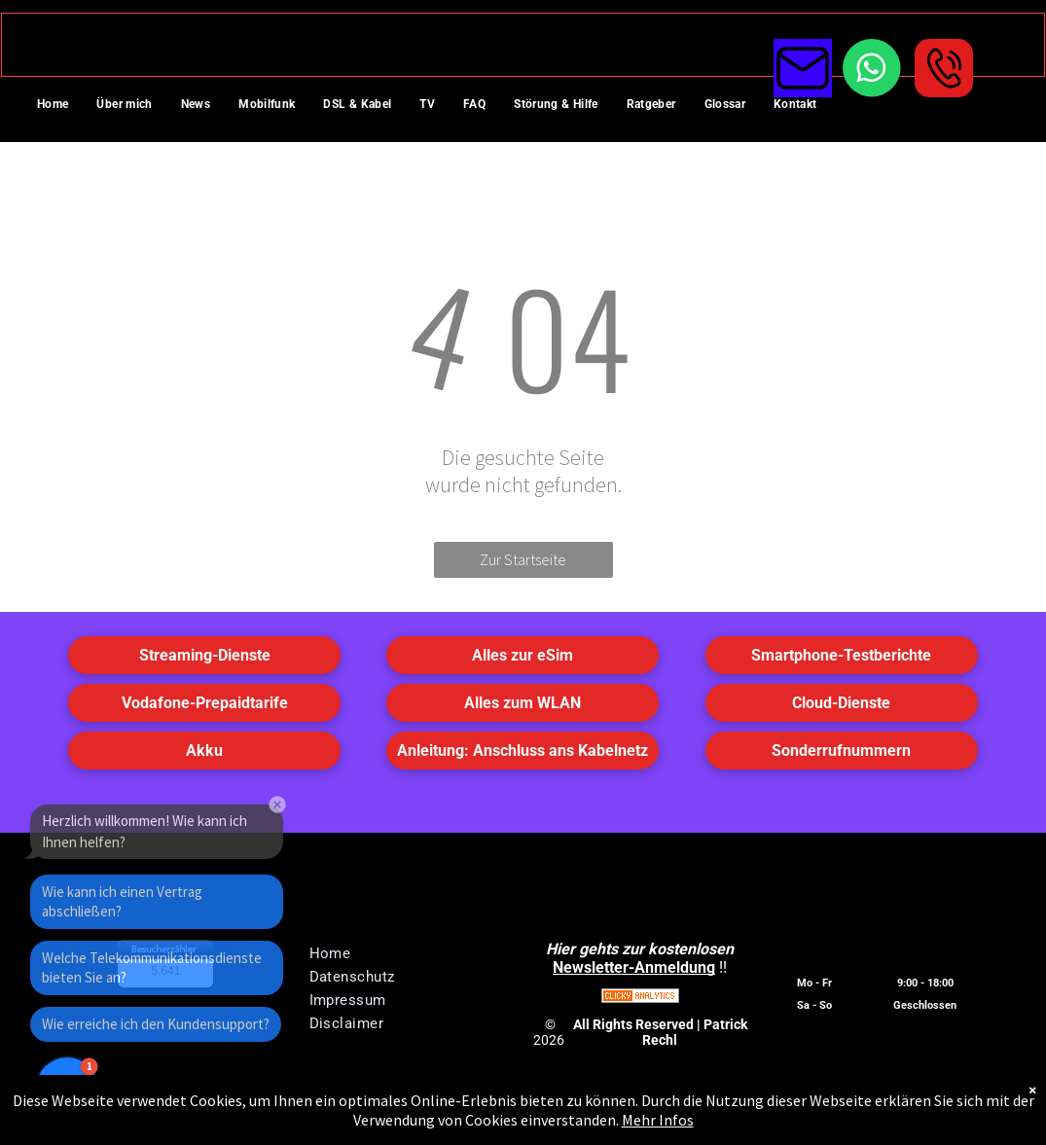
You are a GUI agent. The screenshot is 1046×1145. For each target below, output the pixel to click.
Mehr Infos (658, 1119)
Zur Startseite (523, 559)
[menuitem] (60, 106)
